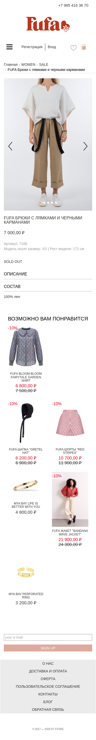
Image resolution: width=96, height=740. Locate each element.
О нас (48, 663)
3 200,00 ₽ (26, 602)
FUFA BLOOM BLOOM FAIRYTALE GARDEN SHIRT (26, 377)
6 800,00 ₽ (26, 385)
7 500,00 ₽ (26, 390)
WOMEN (28, 64)
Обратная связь (48, 709)
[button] (10, 144)
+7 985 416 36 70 (73, 5)
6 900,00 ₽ (26, 462)
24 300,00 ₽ (70, 544)
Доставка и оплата (48, 671)
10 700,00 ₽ (70, 458)
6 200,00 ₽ (26, 458)
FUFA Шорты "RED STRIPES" (70, 451)
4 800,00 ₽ (26, 512)
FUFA (9, 218)
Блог (48, 702)
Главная (10, 64)
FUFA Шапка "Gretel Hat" (26, 451)
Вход (52, 47)
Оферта (48, 679)
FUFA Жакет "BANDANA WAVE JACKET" (70, 532)
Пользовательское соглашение (48, 686)
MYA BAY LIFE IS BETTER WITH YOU (26, 505)
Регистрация (32, 47)
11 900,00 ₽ (70, 462)
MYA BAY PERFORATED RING (26, 595)
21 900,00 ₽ (70, 539)
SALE (43, 64)
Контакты (48, 694)
